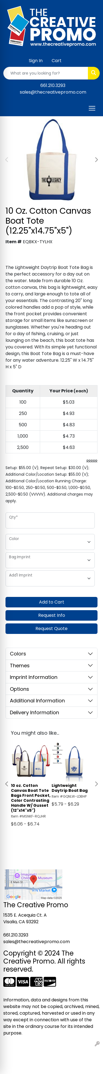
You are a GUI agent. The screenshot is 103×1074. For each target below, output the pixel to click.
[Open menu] (92, 108)
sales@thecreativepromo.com (53, 92)
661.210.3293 (52, 85)
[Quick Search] (45, 73)
